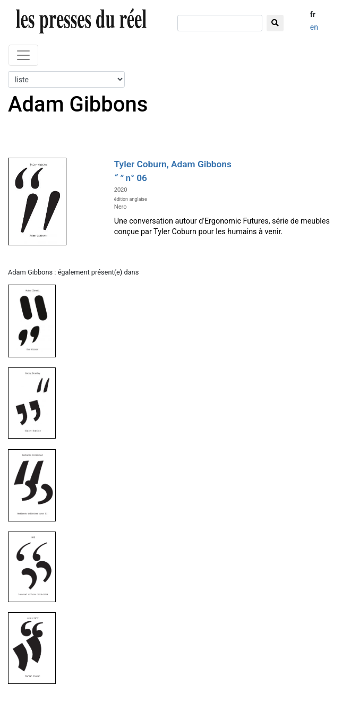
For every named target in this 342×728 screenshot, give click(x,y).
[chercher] (219, 23)
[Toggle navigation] (23, 55)
